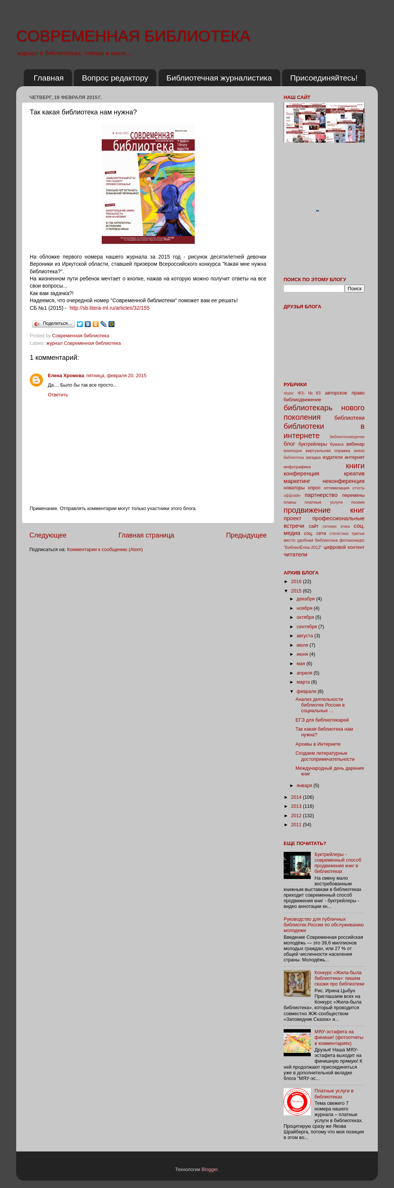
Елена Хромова (66, 375)
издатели (332, 457)
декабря (306, 599)
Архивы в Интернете (318, 744)
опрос (314, 487)
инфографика (297, 467)
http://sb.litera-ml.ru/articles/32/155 (110, 308)
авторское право (345, 393)
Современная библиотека (81, 335)
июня (303, 654)
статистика (338, 534)
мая (302, 663)
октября (306, 617)
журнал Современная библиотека (83, 343)
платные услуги (324, 502)
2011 (297, 824)
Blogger (210, 1169)
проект (292, 518)
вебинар (355, 444)
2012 (297, 815)
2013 (297, 806)
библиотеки (349, 417)
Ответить (58, 395)
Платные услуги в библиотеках (334, 1093)
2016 (297, 581)
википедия (293, 451)
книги (355, 465)
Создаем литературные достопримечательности (324, 756)
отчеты (359, 488)
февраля (307, 691)
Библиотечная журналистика (219, 77)
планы (290, 502)
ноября (305, 608)
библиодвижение (302, 399)
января (305, 785)
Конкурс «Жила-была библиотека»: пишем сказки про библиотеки (339, 978)
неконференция (343, 481)
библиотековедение (347, 437)
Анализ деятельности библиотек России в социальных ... (319, 705)
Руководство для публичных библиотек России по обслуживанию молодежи (324, 925)
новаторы (294, 487)
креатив (354, 473)
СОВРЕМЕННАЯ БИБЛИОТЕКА (133, 36)
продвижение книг (324, 510)
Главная (49, 77)
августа (306, 635)
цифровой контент (344, 547)
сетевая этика (336, 526)
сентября (307, 626)
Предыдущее (246, 535)
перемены (353, 495)
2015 (297, 591)
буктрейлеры (312, 444)
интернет (355, 457)
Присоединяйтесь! (323, 77)
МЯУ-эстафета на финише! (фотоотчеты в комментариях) (339, 1037)
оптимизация (337, 488)
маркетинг (297, 481)
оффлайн (292, 495)
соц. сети (315, 533)
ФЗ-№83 (309, 393)
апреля (305, 673)
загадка (313, 457)
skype (288, 393)
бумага (337, 444)
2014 (297, 797)
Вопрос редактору (115, 77)
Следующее (48, 535)
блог (289, 443)
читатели (295, 554)
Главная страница (146, 535)
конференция (301, 473)
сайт (314, 526)
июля (303, 645)
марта (304, 682)
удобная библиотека (317, 540)
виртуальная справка (327, 450)
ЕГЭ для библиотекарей (321, 720)
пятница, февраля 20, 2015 (116, 375)
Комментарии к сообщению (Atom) (105, 549)
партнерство (321, 495)
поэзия (358, 502)
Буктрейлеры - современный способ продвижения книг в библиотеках (338, 863)
